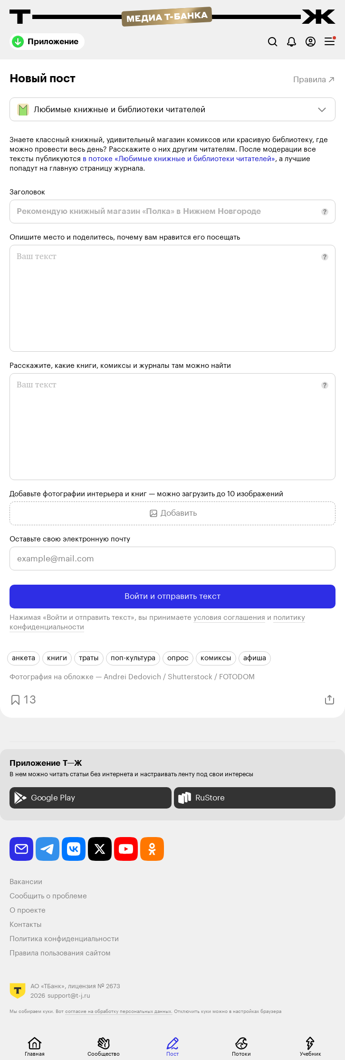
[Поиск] (272, 42)
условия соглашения (229, 617)
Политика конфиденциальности (64, 939)
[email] (21, 849)
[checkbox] (329, 42)
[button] (324, 211)
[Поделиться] (329, 700)
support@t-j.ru (69, 996)
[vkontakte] (74, 849)
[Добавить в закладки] (22, 700)
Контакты (26, 924)
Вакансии (26, 882)
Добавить (173, 513)
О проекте (28, 910)
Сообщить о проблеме (48, 896)
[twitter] (100, 849)
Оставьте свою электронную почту (70, 539)
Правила (314, 80)
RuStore (200, 798)
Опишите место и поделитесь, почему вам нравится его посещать (125, 237)
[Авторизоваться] (310, 42)
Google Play (43, 798)
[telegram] (47, 849)
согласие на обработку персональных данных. (118, 1011)
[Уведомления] (291, 42)
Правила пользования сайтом (60, 953)
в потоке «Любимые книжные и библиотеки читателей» (179, 159)
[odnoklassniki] (152, 849)
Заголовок (27, 192)
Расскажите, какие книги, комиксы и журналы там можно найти (120, 365)
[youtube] (126, 849)
